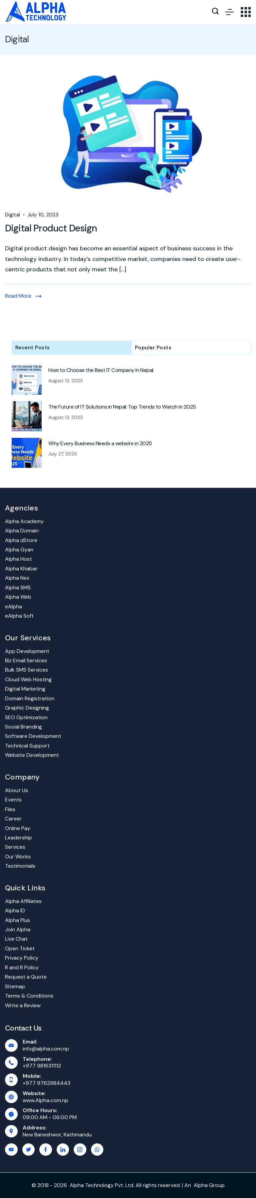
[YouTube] (11, 1149)
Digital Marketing (25, 688)
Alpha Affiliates (23, 901)
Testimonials (20, 865)
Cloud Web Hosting (28, 679)
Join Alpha (17, 929)
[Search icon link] (215, 12)
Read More (18, 295)
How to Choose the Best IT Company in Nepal (100, 370)
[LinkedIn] (63, 1149)
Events (13, 799)
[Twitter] (28, 1149)
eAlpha (13, 606)
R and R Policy (22, 967)
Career (13, 818)
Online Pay (17, 828)
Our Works (18, 856)
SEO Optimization (26, 717)
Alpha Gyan (19, 549)
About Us (16, 790)
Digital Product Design (51, 228)
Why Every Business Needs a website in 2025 (100, 443)
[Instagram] (80, 1149)
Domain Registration (29, 698)
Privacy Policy (21, 957)
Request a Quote (26, 976)
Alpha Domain (22, 530)
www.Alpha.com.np (45, 1100)
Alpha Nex (17, 577)
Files (10, 809)
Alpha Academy (24, 521)
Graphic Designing (27, 707)
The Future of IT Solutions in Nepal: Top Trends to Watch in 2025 (122, 407)
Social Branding (23, 726)
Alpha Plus (17, 920)
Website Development (32, 754)
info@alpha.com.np (46, 1048)
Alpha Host (18, 558)
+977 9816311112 (42, 1065)
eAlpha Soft (19, 615)
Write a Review (23, 1005)
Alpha (201, 1185)
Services (15, 846)
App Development (27, 651)
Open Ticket (20, 948)
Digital (12, 214)
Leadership (18, 837)
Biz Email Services (26, 660)
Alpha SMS (18, 587)
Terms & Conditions (29, 995)
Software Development (33, 736)
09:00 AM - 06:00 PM (50, 1117)
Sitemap (15, 986)
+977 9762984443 (46, 1082)
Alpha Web (18, 596)
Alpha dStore (21, 540)
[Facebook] (45, 1149)
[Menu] (229, 12)
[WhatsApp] (97, 1149)
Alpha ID (15, 910)
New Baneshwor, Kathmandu (57, 1134)
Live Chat (16, 938)
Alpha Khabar (21, 568)
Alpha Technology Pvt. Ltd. (102, 1185)
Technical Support (27, 745)
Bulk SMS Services (26, 669)
